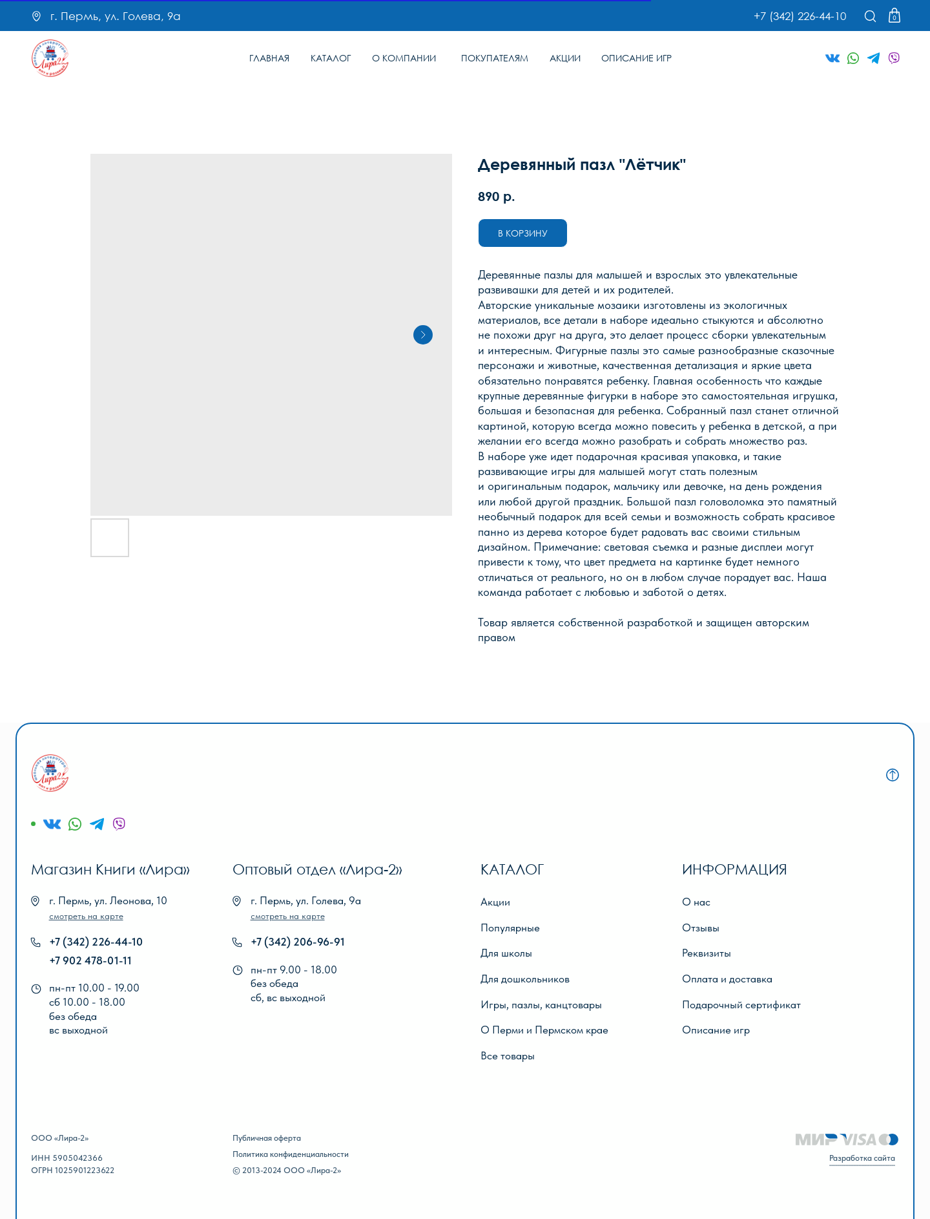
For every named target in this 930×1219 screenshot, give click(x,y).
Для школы (506, 952)
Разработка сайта (862, 1157)
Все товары (507, 1055)
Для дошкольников (525, 978)
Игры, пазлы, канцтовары (541, 1004)
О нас (696, 901)
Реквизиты (706, 952)
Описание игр (716, 1029)
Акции (495, 901)
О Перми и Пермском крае (544, 1029)
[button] (86, 916)
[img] (50, 58)
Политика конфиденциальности (290, 1154)
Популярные (510, 927)
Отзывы (700, 927)
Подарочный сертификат (741, 1004)
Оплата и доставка (727, 978)
